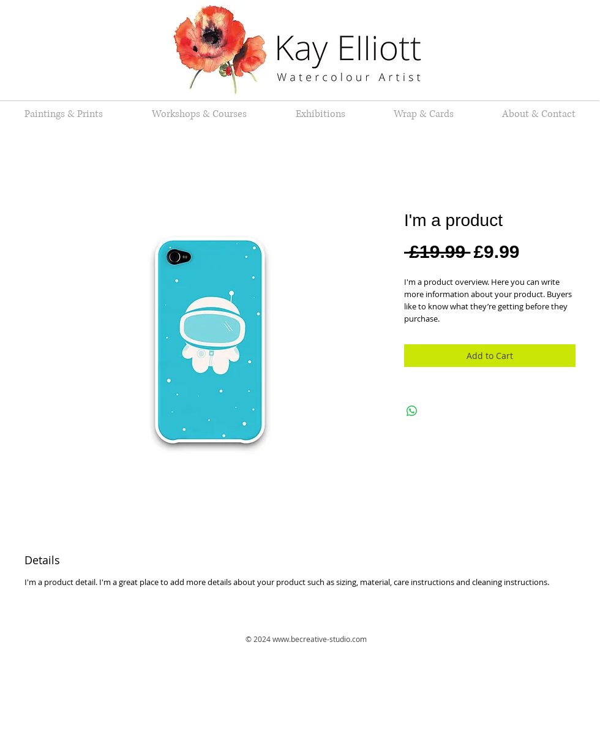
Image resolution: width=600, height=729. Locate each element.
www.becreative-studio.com (319, 639)
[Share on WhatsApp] (412, 411)
